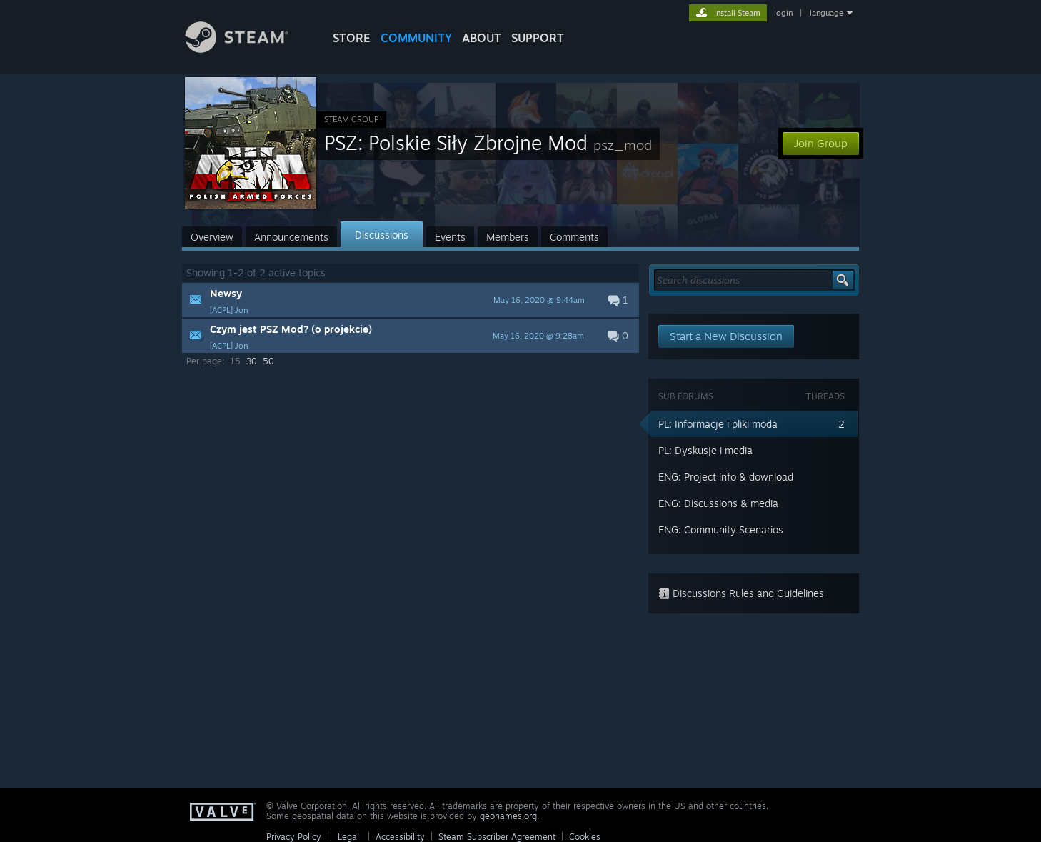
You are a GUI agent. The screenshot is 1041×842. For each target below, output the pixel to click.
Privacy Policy (293, 836)
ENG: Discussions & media (718, 503)
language (826, 13)
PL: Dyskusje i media (705, 450)
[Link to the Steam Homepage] (248, 49)
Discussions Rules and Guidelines (741, 593)
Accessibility (400, 836)
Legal (348, 836)
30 (251, 361)
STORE (352, 38)
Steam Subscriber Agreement (496, 836)
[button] (410, 300)
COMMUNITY (416, 38)
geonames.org (508, 816)
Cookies (584, 836)
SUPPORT (537, 38)
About (481, 38)
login (783, 13)
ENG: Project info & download (725, 477)
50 (268, 361)
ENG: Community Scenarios (720, 529)
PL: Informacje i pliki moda (718, 424)
